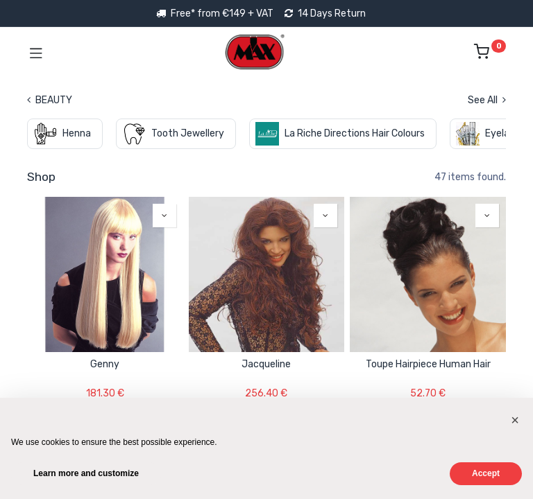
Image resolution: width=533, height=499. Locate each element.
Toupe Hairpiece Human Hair (428, 364)
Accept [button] (486, 473)
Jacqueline (266, 364)
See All (487, 100)
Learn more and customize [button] (86, 473)
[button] (164, 215)
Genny (104, 364)
